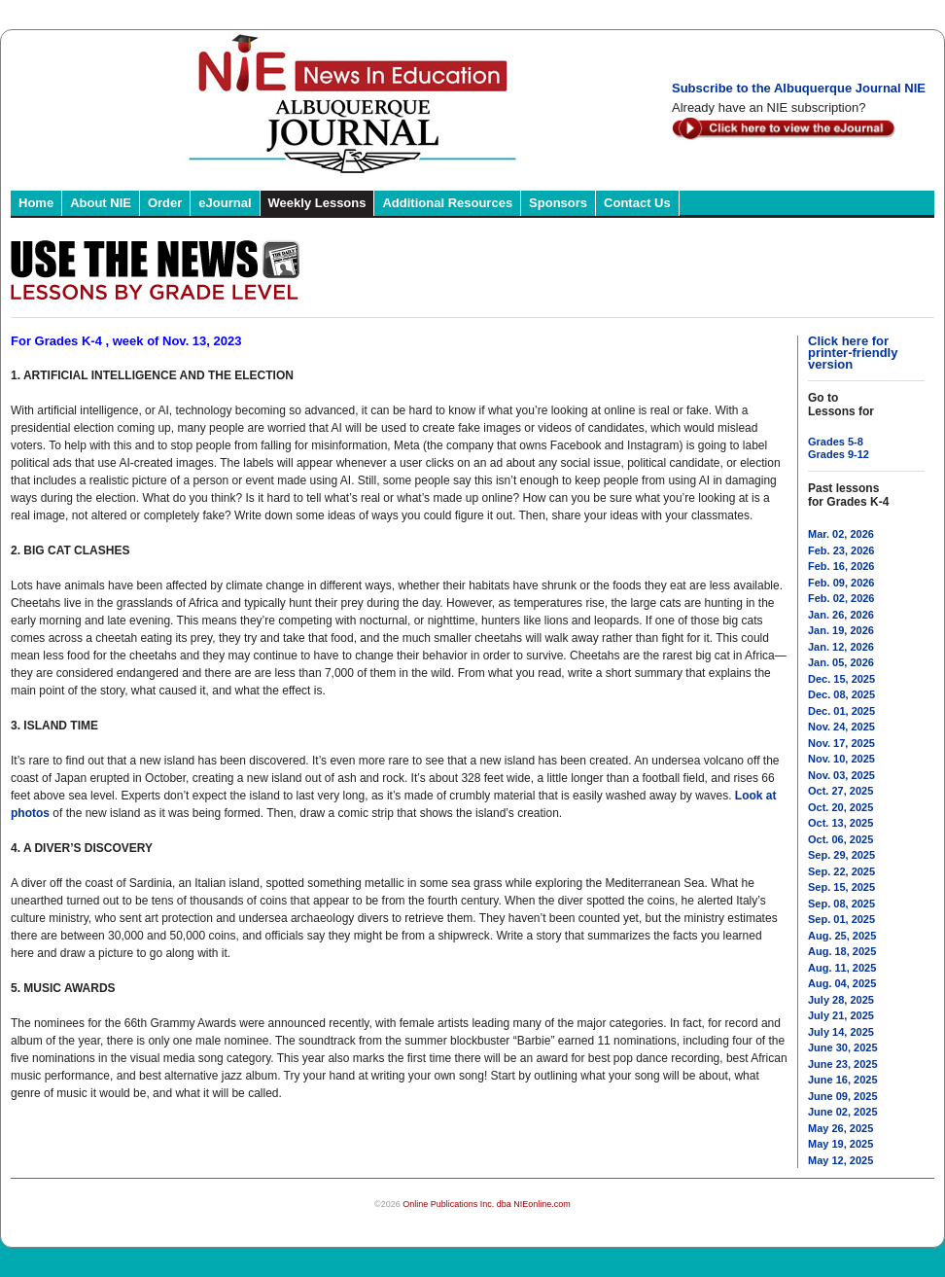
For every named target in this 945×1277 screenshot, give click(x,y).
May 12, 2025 (840, 1160)
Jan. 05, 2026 (841, 662)
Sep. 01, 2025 (841, 919)
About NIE (100, 202)
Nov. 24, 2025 (841, 726)
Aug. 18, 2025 (842, 951)
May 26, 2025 (840, 1128)
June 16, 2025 (843, 1079)
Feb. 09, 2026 (841, 582)
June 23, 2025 (843, 1064)
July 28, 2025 (841, 1000)
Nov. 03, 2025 (841, 775)
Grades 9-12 (838, 454)
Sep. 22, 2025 (841, 871)
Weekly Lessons (317, 202)
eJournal (224, 202)
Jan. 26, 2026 (841, 615)
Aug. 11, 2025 (842, 968)
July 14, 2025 (841, 1032)
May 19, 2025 (840, 1144)
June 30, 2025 (843, 1047)
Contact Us (637, 202)
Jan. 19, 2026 (841, 630)
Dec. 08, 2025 (841, 694)
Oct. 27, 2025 (840, 791)
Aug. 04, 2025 (842, 983)
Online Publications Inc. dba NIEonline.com (486, 1204)
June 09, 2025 (843, 1096)
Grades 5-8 (835, 441)
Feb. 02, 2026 (841, 598)
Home (35, 202)
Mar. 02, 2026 (841, 534)
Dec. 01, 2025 (841, 711)
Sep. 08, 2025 (841, 903)
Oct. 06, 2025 (840, 839)
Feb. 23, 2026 (841, 550)
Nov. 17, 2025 (841, 743)
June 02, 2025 (843, 1111)
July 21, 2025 (841, 1015)
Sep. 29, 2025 (841, 855)
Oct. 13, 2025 (840, 823)
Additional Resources (447, 202)
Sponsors (558, 202)
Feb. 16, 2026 (841, 566)
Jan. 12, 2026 (841, 647)
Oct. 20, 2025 (840, 807)
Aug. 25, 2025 (842, 935)
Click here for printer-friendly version (852, 353)
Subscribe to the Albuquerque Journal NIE (799, 88)
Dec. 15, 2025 (841, 679)
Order (165, 202)
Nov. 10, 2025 (841, 758)
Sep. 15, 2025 (841, 887)
